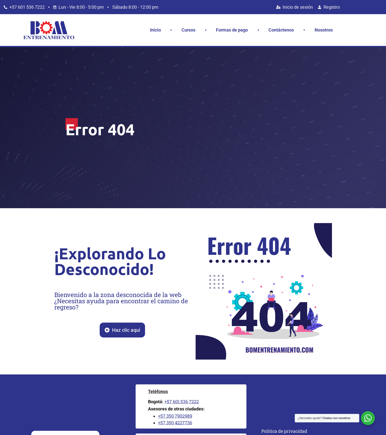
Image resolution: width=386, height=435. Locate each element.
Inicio (155, 30)
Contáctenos (281, 30)
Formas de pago (232, 30)
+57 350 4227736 (175, 423)
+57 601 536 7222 (181, 401)
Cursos (188, 30)
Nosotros (324, 30)
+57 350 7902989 (175, 416)
